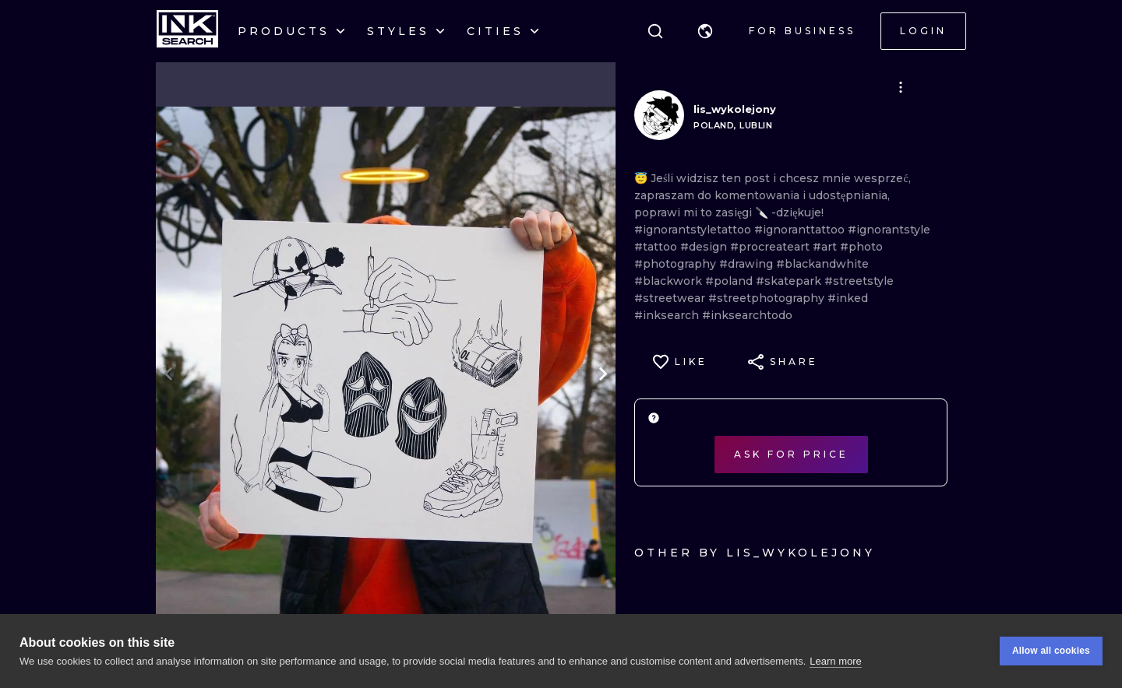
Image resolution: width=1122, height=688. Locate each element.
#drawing (747, 264)
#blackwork (669, 281)
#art (826, 247)
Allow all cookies (1051, 652)
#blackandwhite (822, 264)
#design (705, 247)
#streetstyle (859, 281)
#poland (730, 281)
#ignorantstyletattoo (694, 230)
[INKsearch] (187, 31)
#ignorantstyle (889, 230)
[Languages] (705, 31)
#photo (861, 247)
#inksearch (668, 315)
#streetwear (671, 298)
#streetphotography (767, 298)
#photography (676, 264)
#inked (847, 298)
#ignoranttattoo (801, 230)
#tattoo (657, 247)
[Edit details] (900, 87)
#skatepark (790, 281)
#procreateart (771, 247)
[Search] (655, 31)
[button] (705, 31)
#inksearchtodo (747, 315)
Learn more (835, 662)
